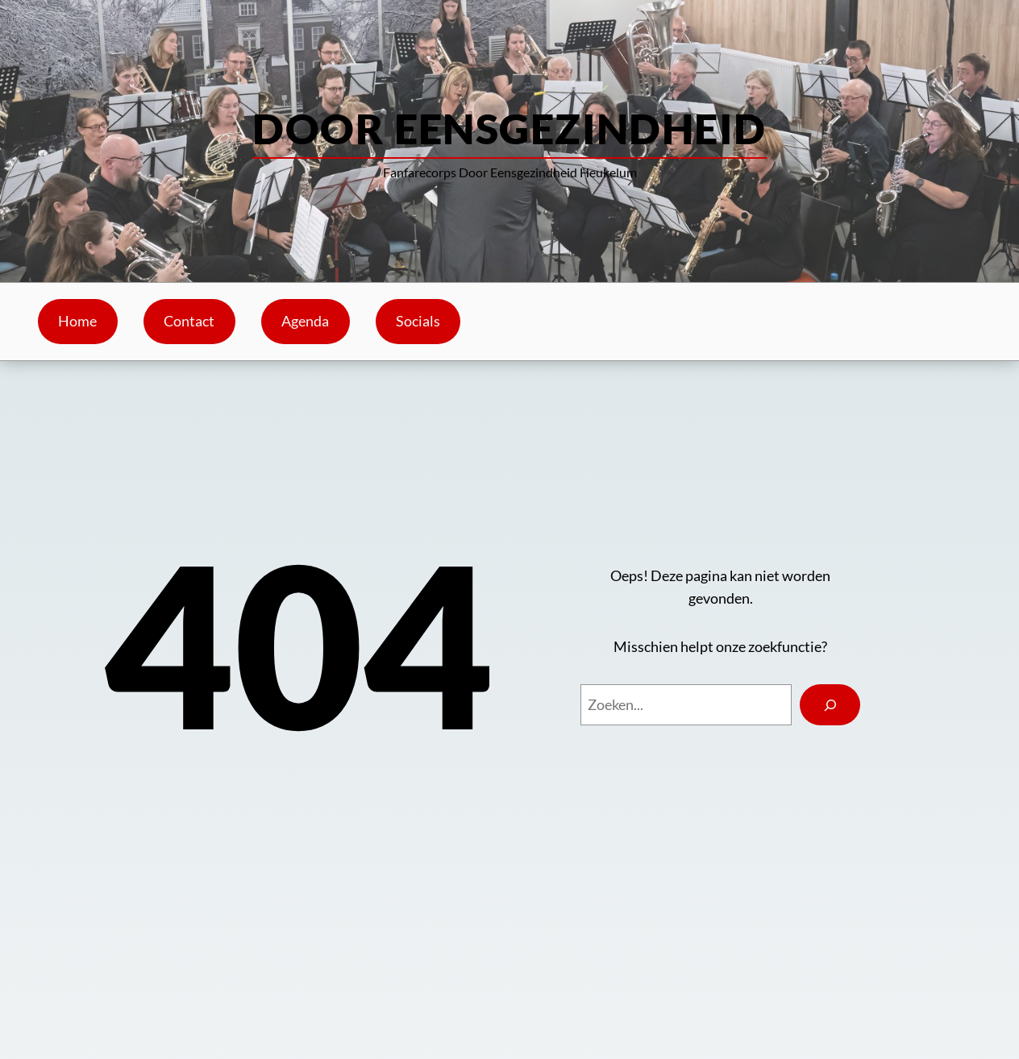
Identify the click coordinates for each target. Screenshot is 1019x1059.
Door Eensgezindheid (509, 128)
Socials (418, 321)
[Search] (830, 704)
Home (77, 321)
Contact (189, 321)
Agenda (305, 321)
